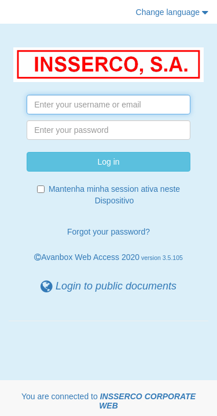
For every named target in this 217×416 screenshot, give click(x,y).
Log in (108, 161)
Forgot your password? (108, 231)
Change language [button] (172, 12)
